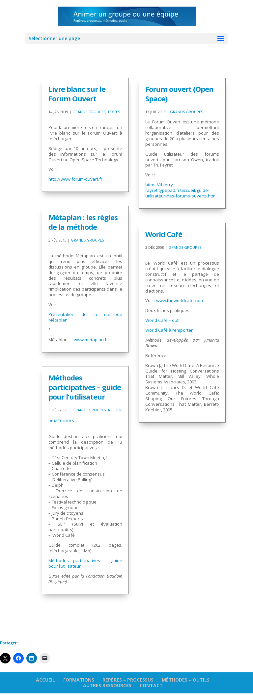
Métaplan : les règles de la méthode (83, 222)
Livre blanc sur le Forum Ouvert (76, 93)
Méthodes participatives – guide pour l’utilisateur (84, 387)
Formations (78, 680)
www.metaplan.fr (91, 340)
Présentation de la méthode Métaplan (85, 317)
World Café (163, 234)
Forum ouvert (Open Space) (179, 93)
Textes (113, 111)
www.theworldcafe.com (179, 300)
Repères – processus (128, 680)
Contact (151, 685)
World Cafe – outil (163, 320)
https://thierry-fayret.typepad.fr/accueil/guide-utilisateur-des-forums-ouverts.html (180, 190)
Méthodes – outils (186, 680)
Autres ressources (107, 685)
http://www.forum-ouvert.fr (75, 179)
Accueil (45, 680)
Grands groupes (88, 111)
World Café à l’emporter (169, 330)
